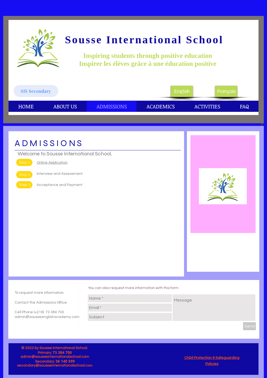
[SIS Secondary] (36, 91)
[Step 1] (24, 162)
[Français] (226, 91)
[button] (24, 174)
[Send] (249, 326)
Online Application (52, 162)
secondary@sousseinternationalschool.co (53, 365)
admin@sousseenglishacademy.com (47, 317)
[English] (182, 91)
